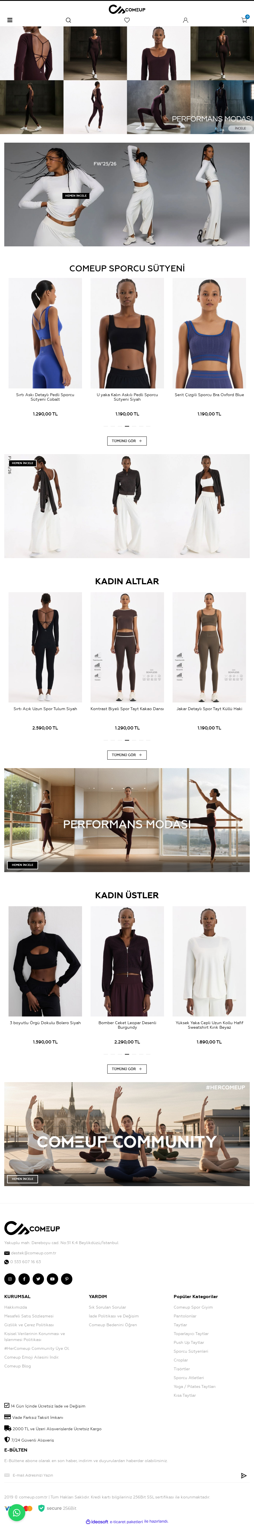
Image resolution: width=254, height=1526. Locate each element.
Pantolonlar (185, 1316)
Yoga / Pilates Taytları (195, 1386)
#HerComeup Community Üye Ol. (37, 1348)
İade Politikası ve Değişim (114, 1316)
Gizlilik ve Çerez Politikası (29, 1325)
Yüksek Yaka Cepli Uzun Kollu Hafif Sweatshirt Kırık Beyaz (209, 1025)
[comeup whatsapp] (127, 1262)
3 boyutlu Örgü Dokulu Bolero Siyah (45, 1023)
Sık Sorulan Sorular (107, 1307)
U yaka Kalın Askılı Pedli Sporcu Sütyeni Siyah (127, 397)
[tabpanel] (45, 350)
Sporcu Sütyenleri (191, 1351)
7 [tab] (148, 426)
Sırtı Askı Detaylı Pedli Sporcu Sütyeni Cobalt (45, 397)
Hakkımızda (15, 1307)
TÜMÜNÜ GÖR (127, 441)
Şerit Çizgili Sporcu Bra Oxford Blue (209, 395)
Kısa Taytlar (185, 1395)
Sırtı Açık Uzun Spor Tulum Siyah (45, 709)
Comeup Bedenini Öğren (113, 1325)
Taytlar (180, 1325)
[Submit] (244, 1475)
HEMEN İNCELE (76, 195)
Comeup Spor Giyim (193, 1307)
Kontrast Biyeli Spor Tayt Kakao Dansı (127, 709)
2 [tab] (113, 426)
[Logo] (127, 8)
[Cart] (244, 20)
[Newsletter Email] (121, 1475)
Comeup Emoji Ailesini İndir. (31, 1357)
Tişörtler (182, 1369)
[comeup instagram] (10, 1279)
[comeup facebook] (24, 1279)
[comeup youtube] (52, 1279)
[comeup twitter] (38, 1279)
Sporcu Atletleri (189, 1377)
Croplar (181, 1360)
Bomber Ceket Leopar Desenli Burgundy (127, 1025)
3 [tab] (120, 426)
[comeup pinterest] (66, 1279)
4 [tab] (127, 426)
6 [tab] (141, 426)
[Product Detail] (45, 337)
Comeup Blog (17, 1366)
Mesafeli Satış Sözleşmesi (29, 1316)
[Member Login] (185, 20)
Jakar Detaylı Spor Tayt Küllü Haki (209, 709)
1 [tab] (106, 426)
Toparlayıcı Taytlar (191, 1333)
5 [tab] (134, 426)
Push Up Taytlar (189, 1342)
